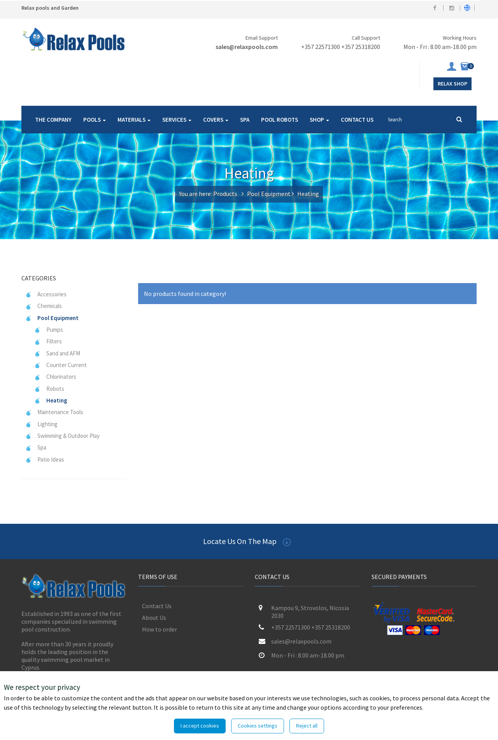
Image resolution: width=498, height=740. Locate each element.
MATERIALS (134, 119)
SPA (244, 119)
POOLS (94, 119)
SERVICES (176, 119)
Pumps (48, 329)
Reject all (306, 725)
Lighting (41, 424)
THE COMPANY (53, 119)
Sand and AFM (57, 353)
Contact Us (157, 606)
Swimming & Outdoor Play (62, 435)
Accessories (46, 294)
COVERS (215, 119)
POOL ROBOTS (279, 119)
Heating (50, 400)
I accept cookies (200, 725)
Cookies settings (257, 725)
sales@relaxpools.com (247, 47)
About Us (154, 617)
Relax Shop (452, 83)
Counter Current (60, 365)
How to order (159, 629)
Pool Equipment (269, 194)
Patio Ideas (44, 459)
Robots (49, 388)
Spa (35, 447)
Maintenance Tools (54, 412)
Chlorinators (55, 376)
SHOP (319, 119)
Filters (48, 341)
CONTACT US (357, 119)
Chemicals (43, 306)
